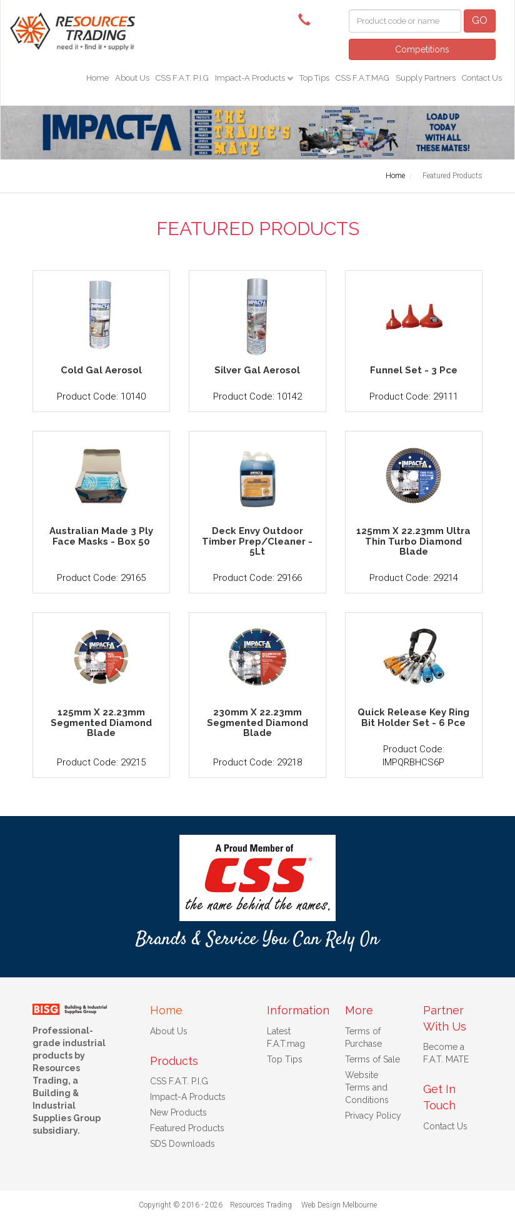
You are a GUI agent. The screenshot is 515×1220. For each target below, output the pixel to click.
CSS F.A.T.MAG (362, 78)
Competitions (422, 49)
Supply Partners (426, 78)
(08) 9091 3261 (307, 18)
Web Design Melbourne (339, 1205)
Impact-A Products (251, 78)
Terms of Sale (372, 1059)
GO (480, 20)
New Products (178, 1112)
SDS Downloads (182, 1144)
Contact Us (482, 78)
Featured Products (187, 1128)
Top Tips (314, 78)
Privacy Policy (373, 1116)
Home (97, 78)
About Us (132, 78)
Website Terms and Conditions (367, 1087)
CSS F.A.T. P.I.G (182, 78)
